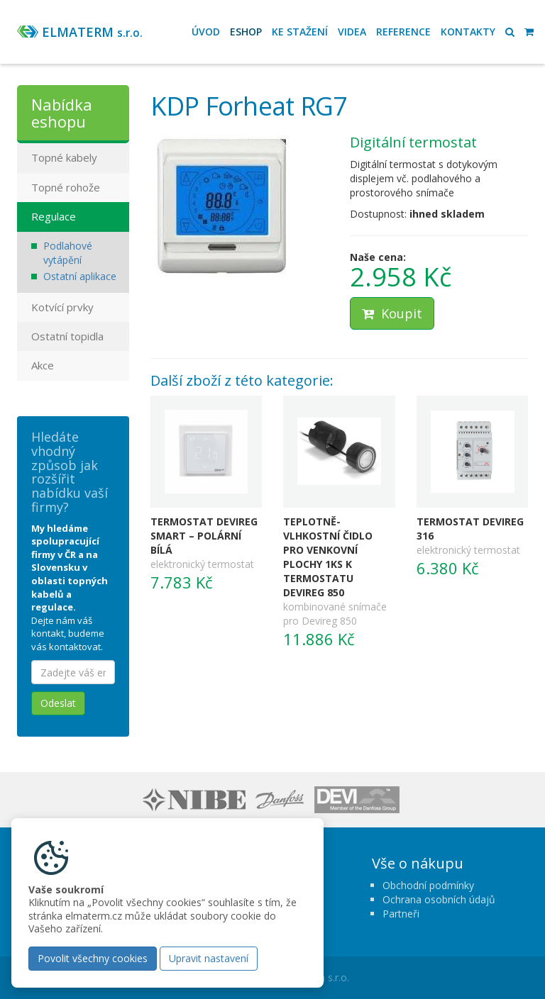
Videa (352, 31)
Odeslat (58, 703)
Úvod (206, 31)
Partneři (400, 913)
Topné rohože (65, 187)
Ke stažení (300, 31)
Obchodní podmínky (428, 885)
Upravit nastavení (208, 958)
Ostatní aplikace (79, 276)
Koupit (392, 313)
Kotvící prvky (62, 307)
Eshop (246, 31)
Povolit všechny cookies (93, 958)
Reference (403, 31)
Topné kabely (64, 157)
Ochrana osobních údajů (438, 899)
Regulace (53, 216)
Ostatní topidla (67, 336)
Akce (42, 365)
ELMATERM (92, 31)
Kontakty (468, 31)
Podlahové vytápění (67, 253)
